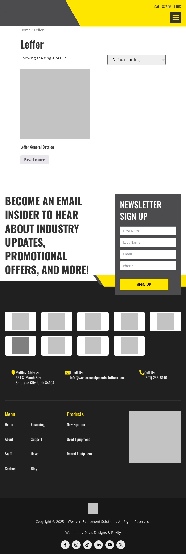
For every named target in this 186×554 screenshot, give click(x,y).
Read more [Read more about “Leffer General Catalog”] (34, 159)
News (34, 453)
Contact (10, 468)
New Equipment (78, 424)
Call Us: (149, 373)
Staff (8, 453)
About (9, 439)
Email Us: (76, 373)
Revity (116, 532)
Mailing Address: (27, 373)
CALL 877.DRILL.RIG (167, 6)
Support (36, 439)
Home (25, 29)
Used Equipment (78, 439)
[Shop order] (136, 60)
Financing (38, 424)
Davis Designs (95, 532)
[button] (175, 17)
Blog (34, 468)
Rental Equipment (79, 453)
